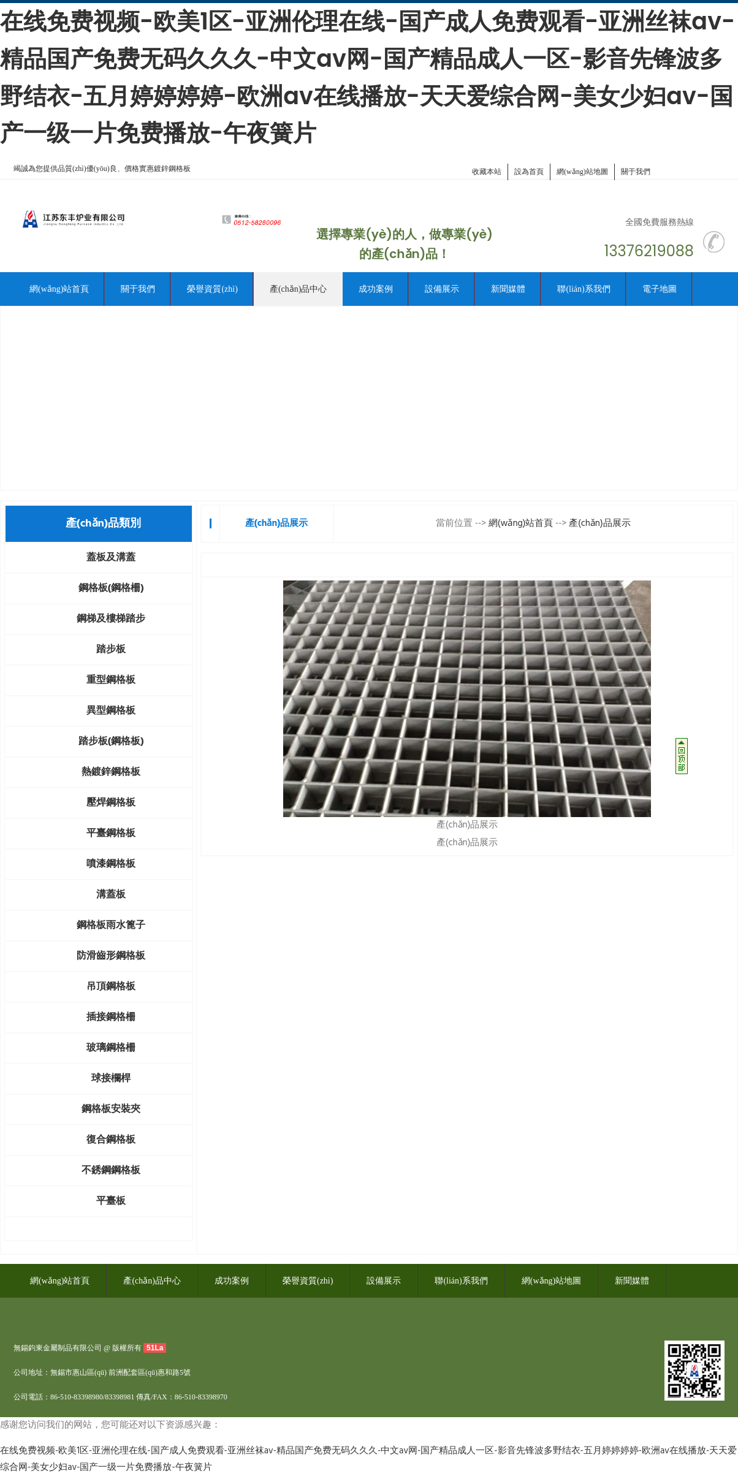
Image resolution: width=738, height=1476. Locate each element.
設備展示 (442, 289)
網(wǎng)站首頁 (59, 289)
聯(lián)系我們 (583, 289)
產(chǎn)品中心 (298, 289)
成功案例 (376, 289)
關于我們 (635, 171)
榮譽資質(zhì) (212, 289)
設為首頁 (529, 171)
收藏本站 (486, 171)
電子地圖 (659, 289)
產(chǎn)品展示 (600, 523)
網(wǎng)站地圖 (582, 171)
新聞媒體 (508, 289)
